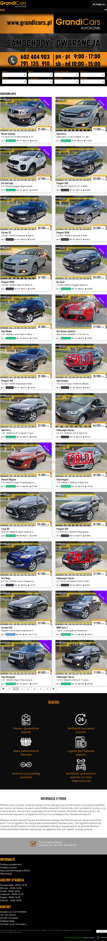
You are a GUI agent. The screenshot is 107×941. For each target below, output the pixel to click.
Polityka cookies (8, 867)
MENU (2, 10)
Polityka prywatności (11, 864)
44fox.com (101, 937)
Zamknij (101, 931)
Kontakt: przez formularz (13, 924)
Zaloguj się (99, 4)
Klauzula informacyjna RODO (15, 870)
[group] (53, 40)
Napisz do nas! (79, 938)
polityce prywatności (15, 932)
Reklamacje (6, 873)
